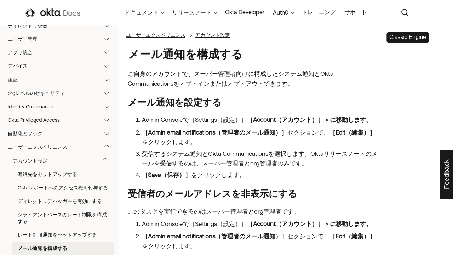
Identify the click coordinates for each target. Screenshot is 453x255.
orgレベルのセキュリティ (62, 93)
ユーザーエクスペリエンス (62, 147)
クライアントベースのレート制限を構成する (62, 218)
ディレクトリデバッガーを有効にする (60, 201)
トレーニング (319, 12)
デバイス (62, 66)
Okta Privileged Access (62, 120)
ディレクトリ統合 (62, 25)
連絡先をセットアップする (47, 174)
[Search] (405, 12)
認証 (62, 79)
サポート (355, 12)
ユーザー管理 (62, 39)
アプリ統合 (62, 52)
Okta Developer (244, 12)
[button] (108, 25)
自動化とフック (62, 133)
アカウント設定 (63, 161)
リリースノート (192, 12)
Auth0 (280, 12)
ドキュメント (142, 12)
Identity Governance (62, 106)
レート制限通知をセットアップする (57, 235)
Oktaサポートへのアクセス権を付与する (63, 188)
